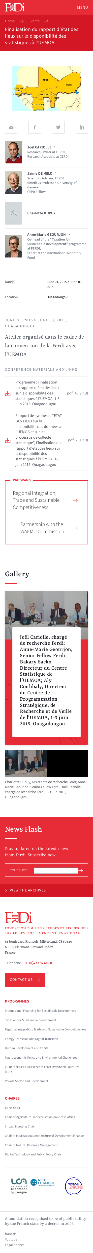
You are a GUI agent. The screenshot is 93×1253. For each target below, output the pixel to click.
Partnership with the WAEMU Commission (49, 527)
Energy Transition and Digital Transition (31, 1039)
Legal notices (14, 1245)
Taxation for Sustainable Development (30, 1020)
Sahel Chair (12, 1108)
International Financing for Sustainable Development (40, 1010)
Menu (82, 7)
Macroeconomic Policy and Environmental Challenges (41, 1057)
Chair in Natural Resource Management (31, 1145)
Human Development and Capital (27, 1048)
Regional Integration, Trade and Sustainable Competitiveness (45, 500)
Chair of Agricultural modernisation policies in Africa (40, 1117)
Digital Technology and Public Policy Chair (33, 1154)
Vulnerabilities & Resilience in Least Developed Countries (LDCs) (42, 1069)
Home (10, 21)
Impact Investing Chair (20, 1126)
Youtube (11, 1239)
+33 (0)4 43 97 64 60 (37, 963)
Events (34, 21)
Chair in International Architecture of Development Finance (44, 1135)
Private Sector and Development (26, 1081)
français (10, 1234)
